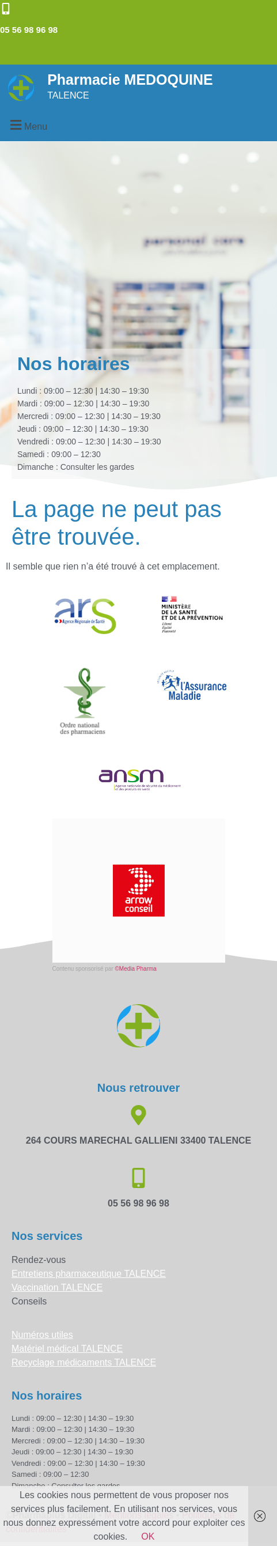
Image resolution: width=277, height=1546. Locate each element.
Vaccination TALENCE (57, 1287)
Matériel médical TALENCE (67, 1348)
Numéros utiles (42, 1335)
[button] (27, 124)
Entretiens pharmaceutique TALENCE (89, 1274)
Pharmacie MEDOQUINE (130, 79)
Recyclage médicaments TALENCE (84, 1362)
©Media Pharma (135, 969)
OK (147, 1536)
